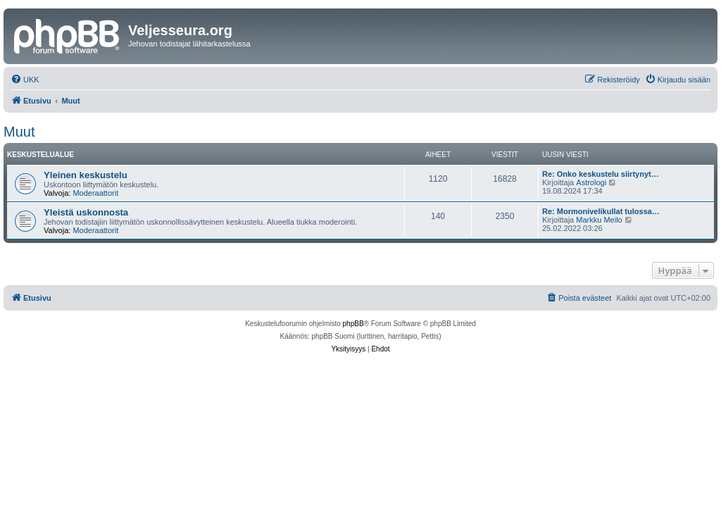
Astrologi (591, 182)
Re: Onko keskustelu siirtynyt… (600, 174)
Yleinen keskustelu (85, 175)
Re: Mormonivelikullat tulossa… (601, 211)
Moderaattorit (95, 193)
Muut (19, 131)
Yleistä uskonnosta (86, 212)
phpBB (353, 323)
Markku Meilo (599, 220)
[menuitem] (25, 79)
